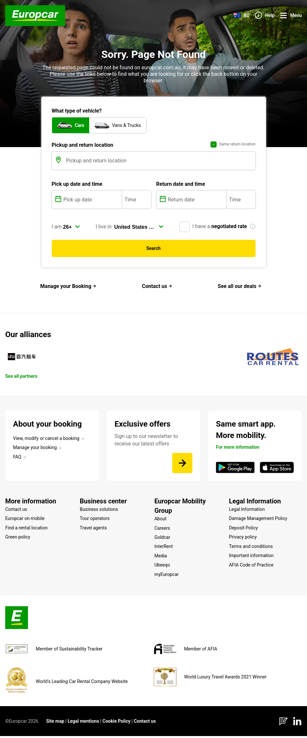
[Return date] (196, 201)
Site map (55, 723)
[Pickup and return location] (160, 163)
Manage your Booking (68, 288)
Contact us (157, 288)
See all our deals (240, 288)
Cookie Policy (117, 723)
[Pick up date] (92, 201)
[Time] (136, 201)
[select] (71, 229)
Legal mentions (83, 723)
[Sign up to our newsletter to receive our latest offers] (182, 465)
